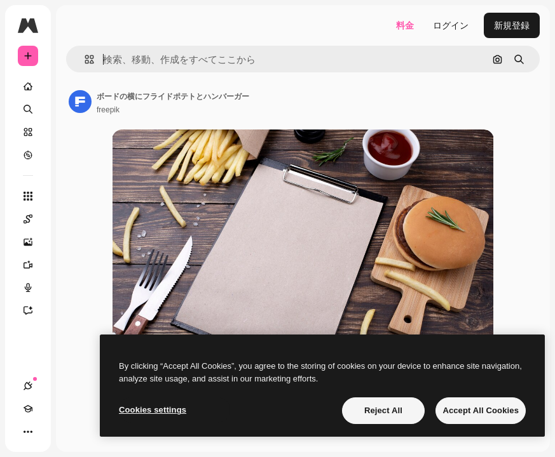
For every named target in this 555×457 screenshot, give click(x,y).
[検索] (28, 109)
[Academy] (28, 409)
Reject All (383, 410)
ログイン (451, 25)
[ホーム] (28, 86)
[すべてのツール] (28, 196)
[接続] (28, 386)
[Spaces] (34, 219)
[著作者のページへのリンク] (80, 101)
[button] (84, 59)
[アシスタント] (34, 310)
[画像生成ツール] (34, 242)
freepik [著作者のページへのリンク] (108, 109)
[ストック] (28, 132)
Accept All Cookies (480, 410)
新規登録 (512, 25)
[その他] (28, 431)
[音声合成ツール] (34, 287)
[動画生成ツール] (34, 265)
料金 (405, 25)
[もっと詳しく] (28, 155)
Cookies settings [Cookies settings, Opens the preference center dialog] (152, 409)
